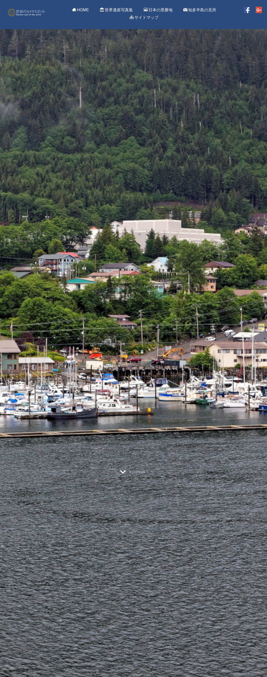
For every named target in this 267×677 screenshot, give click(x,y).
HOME (80, 10)
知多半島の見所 (199, 10)
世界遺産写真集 (116, 10)
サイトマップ (144, 17)
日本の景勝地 (158, 10)
